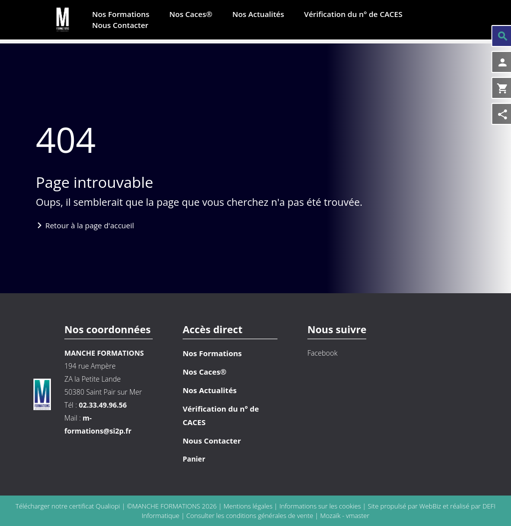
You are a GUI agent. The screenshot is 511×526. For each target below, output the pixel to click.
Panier (194, 459)
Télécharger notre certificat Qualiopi (67, 506)
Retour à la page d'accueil (89, 225)
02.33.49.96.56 (103, 405)
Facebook (322, 353)
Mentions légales (249, 506)
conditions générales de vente (269, 515)
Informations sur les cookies (321, 506)
